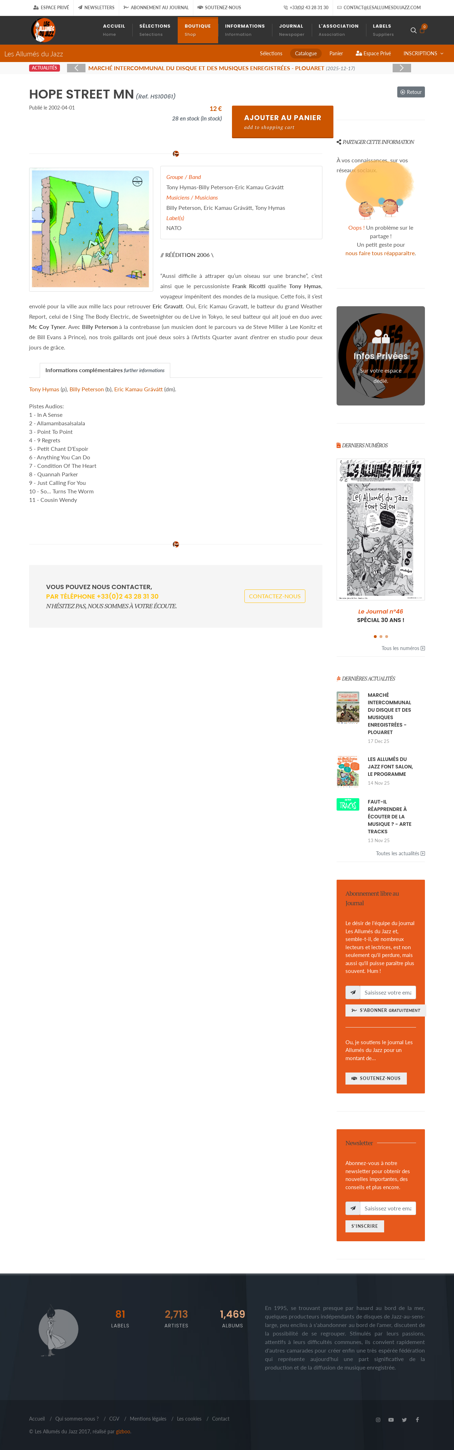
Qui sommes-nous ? (77, 1419)
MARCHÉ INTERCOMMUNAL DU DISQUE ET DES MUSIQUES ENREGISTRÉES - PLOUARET (389, 714)
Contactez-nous (275, 596)
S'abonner (385, 1010)
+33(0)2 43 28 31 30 (305, 7)
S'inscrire (364, 1226)
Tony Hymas (44, 389)
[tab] (105, 370)
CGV (114, 1419)
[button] (375, 636)
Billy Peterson (87, 389)
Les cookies (189, 1419)
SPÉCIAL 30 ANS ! (381, 616)
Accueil (37, 1419)
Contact (220, 1419)
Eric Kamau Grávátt (138, 389)
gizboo (123, 1431)
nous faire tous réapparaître (380, 253)
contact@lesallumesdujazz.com (379, 7)
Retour (411, 92)
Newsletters (96, 7)
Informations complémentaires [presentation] (105, 369)
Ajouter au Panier (282, 121)
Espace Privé (51, 7)
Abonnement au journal (156, 7)
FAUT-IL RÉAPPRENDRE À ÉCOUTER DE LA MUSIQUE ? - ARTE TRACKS (389, 816)
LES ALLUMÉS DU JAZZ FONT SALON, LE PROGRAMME (390, 767)
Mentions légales (148, 1419)
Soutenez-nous (219, 7)
